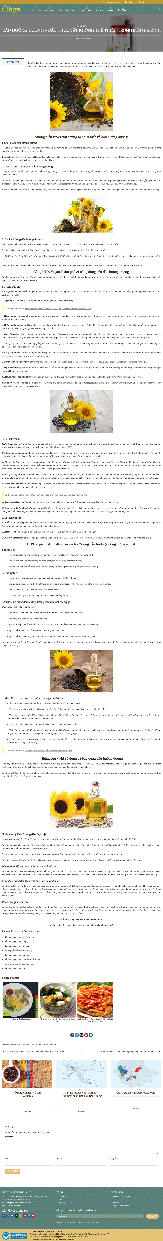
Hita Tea (99, 8)
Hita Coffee (86, 8)
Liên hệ (141, 2)
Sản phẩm (49, 8)
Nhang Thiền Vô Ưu (68, 8)
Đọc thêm (27, 1110)
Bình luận (9, 1135)
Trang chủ (36, 8)
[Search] (159, 9)
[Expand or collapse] (21, 62)
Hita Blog (123, 8)
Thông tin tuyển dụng (121, 1195)
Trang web (114, 1157)
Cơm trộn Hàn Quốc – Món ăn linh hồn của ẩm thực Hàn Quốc (33, 1050)
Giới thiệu (128, 2)
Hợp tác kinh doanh (121, 1204)
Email (59, 1157)
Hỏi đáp (116, 1201)
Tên (6, 1157)
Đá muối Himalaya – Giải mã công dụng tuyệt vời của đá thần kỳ (129, 1050)
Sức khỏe (81, 26)
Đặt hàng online (112, 2)
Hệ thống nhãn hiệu (66, 1201)
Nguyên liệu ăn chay (49, 1042)
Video (115, 1198)
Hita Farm (110, 8)
